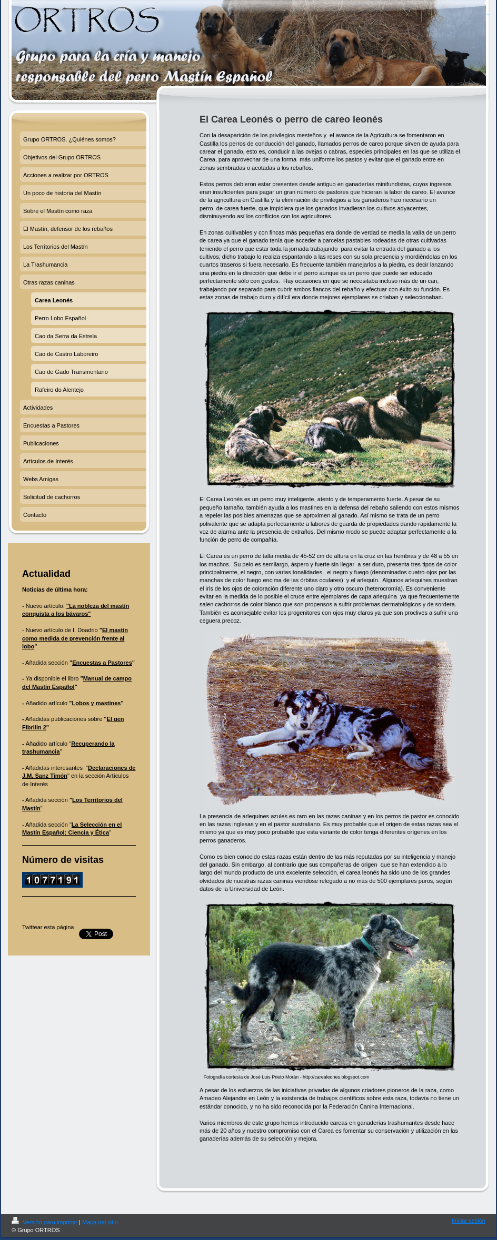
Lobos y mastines (96, 703)
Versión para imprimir (45, 1222)
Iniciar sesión (468, 1220)
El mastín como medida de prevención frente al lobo (75, 638)
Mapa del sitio (100, 1222)
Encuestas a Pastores (102, 662)
